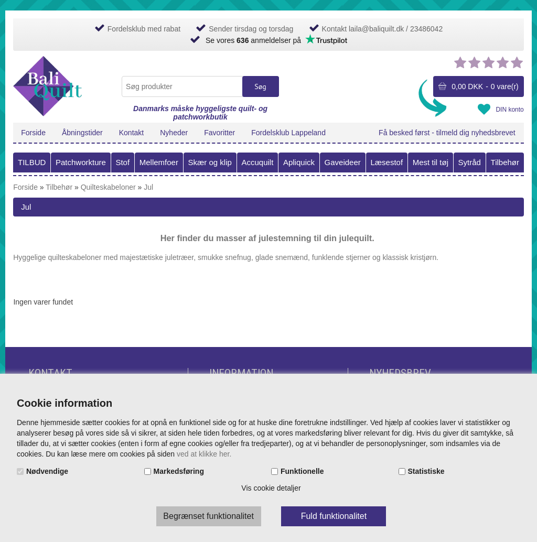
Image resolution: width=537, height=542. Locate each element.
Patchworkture (81, 162)
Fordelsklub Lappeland (288, 132)
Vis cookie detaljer (270, 488)
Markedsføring (179, 471)
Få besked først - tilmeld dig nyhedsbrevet (447, 132)
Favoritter (219, 132)
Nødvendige (47, 471)
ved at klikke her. (204, 454)
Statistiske (426, 471)
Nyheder (174, 132)
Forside (33, 132)
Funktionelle (302, 471)
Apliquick (299, 162)
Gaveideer (343, 162)
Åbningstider (82, 132)
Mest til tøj (430, 162)
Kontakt (131, 132)
